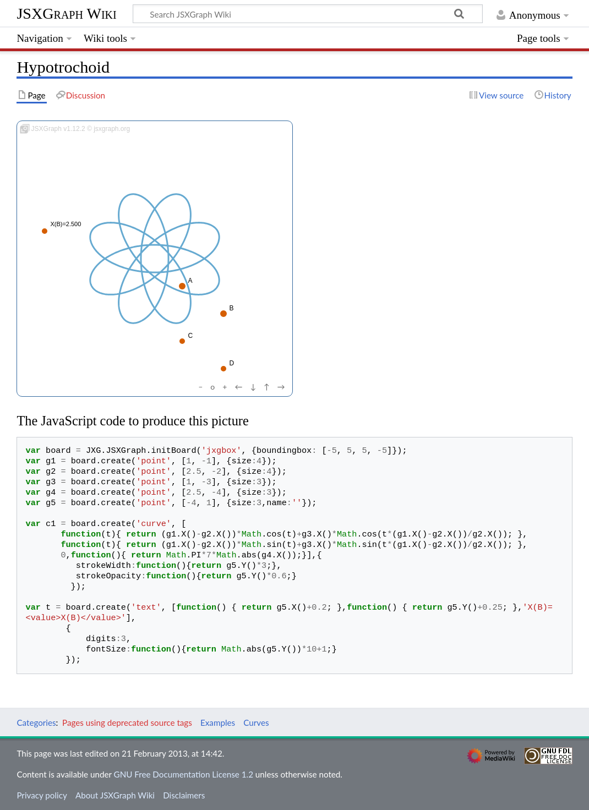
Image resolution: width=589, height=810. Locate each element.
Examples (217, 722)
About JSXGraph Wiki (115, 795)
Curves (256, 722)
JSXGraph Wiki (66, 13)
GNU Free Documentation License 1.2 (183, 774)
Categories (36, 722)
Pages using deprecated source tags (127, 722)
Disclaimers (184, 795)
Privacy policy (42, 795)
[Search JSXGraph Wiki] (307, 14)
